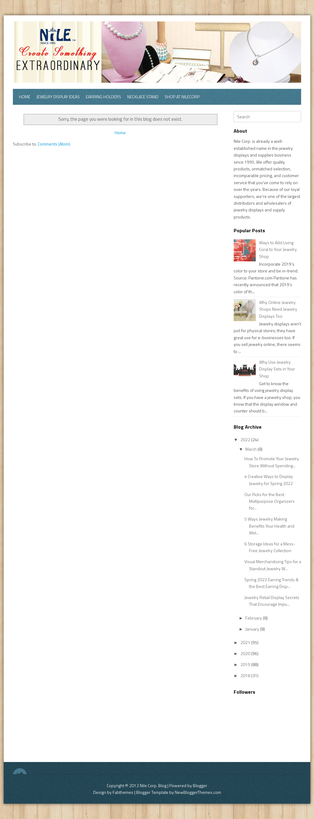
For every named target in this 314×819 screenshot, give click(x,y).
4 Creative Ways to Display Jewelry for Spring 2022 (268, 479)
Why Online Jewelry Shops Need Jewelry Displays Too (278, 309)
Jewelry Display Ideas (58, 96)
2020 (245, 653)
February (254, 618)
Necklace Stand (143, 96)
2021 (245, 642)
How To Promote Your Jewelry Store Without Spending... (271, 461)
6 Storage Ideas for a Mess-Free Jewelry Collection (269, 547)
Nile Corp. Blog (153, 785)
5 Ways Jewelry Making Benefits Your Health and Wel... (269, 526)
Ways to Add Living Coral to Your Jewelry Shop (278, 249)
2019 (245, 664)
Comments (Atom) (54, 144)
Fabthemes (123, 792)
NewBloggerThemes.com (198, 792)
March (251, 449)
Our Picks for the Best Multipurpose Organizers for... (269, 501)
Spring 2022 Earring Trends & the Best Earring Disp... (271, 583)
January (252, 629)
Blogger (200, 785)
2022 (245, 439)
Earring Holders (103, 96)
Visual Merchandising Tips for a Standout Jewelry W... (272, 564)
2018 (245, 675)
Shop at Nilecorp (182, 96)
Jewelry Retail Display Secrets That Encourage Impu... (271, 600)
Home (24, 96)
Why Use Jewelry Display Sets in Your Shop (277, 369)
